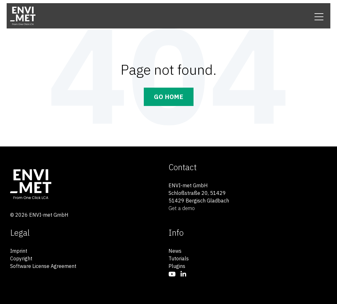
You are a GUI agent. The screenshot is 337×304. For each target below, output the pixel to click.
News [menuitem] (174, 251)
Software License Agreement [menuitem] (43, 266)
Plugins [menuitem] (176, 266)
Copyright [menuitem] (21, 258)
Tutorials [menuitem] (178, 258)
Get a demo (181, 208)
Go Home (168, 96)
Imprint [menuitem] (18, 251)
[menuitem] (172, 274)
